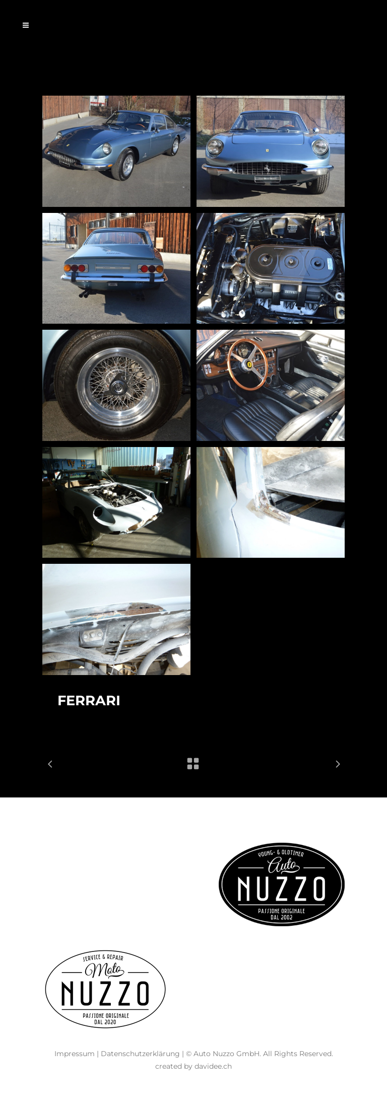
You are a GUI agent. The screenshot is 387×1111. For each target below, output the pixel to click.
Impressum (74, 1053)
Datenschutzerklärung (140, 1053)
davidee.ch (213, 1066)
